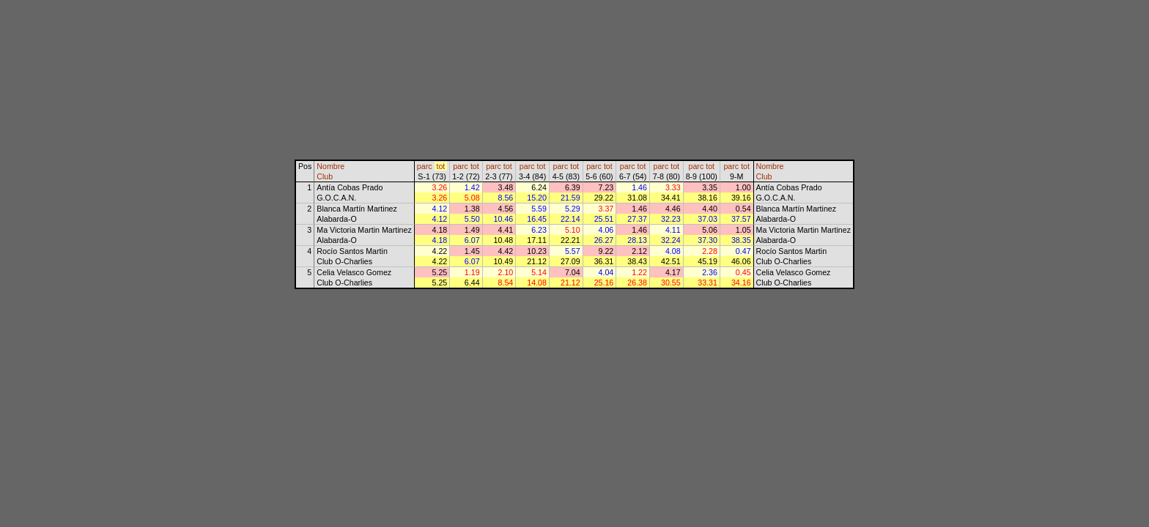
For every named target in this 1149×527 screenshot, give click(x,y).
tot (440, 166)
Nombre (330, 166)
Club (325, 176)
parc (424, 166)
